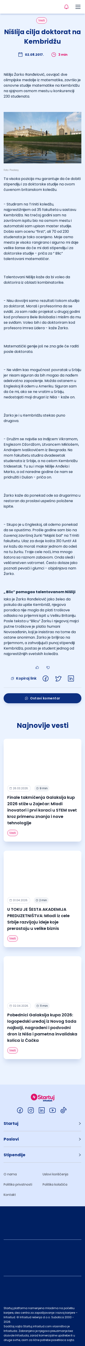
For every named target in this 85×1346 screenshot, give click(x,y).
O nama (10, 1174)
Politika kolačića (55, 1184)
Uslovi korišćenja (55, 1174)
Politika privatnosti (18, 1184)
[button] (42, 1123)
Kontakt (10, 1194)
